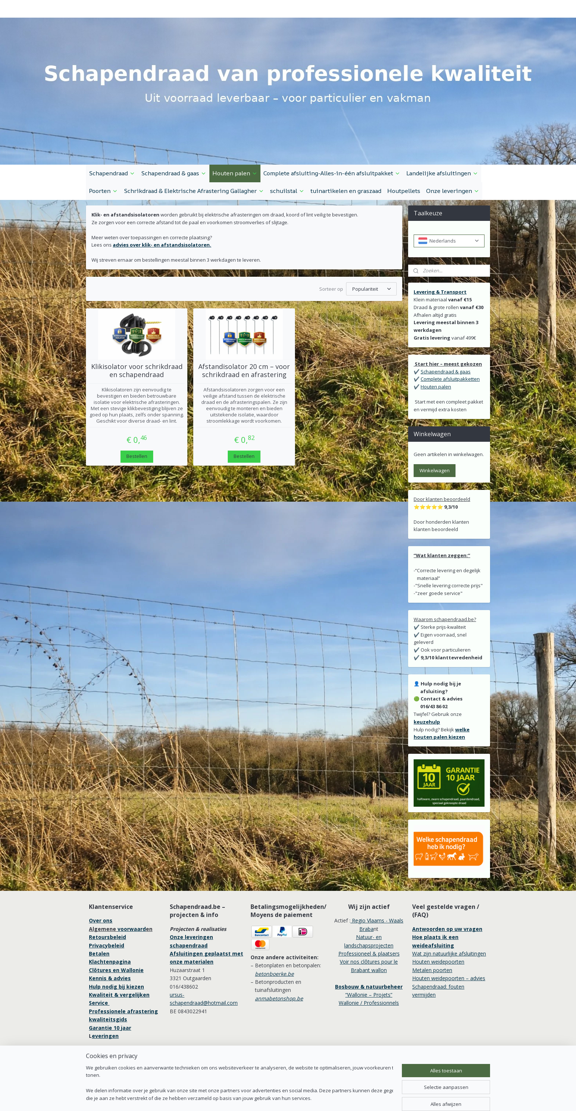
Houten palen (235, 173)
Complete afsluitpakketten (450, 379)
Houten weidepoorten (438, 961)
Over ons (100, 920)
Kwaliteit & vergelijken (119, 994)
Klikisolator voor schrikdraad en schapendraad (137, 371)
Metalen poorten (432, 970)
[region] (239, 1083)
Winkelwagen (435, 470)
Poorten (103, 191)
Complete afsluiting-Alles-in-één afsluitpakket (331, 173)
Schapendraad (112, 173)
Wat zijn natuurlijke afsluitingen (449, 953)
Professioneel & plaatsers (369, 953)
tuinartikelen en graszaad (345, 191)
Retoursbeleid (107, 936)
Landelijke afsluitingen (442, 173)
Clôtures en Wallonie (116, 970)
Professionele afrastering (123, 1011)
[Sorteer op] (371, 289)
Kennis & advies (110, 978)
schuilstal (287, 191)
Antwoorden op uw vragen (447, 928)
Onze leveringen (452, 191)
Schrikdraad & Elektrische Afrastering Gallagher (194, 191)
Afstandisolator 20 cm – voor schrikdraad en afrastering (244, 371)
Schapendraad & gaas (173, 173)
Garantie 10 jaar (110, 1027)
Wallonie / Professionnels (369, 1002)
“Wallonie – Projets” (368, 994)
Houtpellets (403, 191)
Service (99, 1002)
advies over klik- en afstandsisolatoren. (162, 244)
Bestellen (136, 456)
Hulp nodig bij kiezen (116, 986)
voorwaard (132, 928)
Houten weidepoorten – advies (448, 978)
